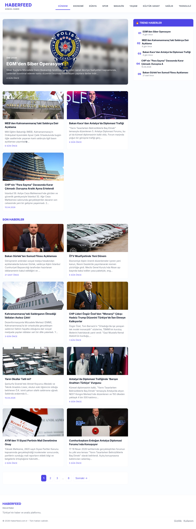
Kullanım (189, 520)
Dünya (93, 6)
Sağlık (169, 6)
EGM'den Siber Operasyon (34, 63)
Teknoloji (185, 6)
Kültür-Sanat (151, 6)
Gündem (63, 6)
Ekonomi (78, 6)
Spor (105, 6)
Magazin (119, 6)
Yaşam (133, 6)
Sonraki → (81, 478)
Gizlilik (178, 520)
